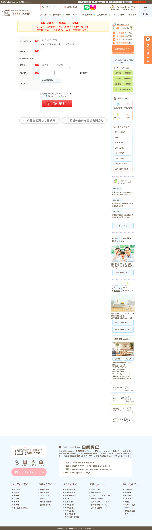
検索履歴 (126, 2)
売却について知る (121, 322)
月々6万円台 (119, 153)
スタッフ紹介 (118, 15)
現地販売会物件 (46, 502)
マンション (44, 496)
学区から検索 (70, 492)
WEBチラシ (129, 508)
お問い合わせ (72, 7)
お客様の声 (102, 15)
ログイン (139, 2)
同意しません (64, 96)
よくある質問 (96, 508)
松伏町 (16, 505)
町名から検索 (70, 489)
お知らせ (128, 499)
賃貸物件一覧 (45, 505)
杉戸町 (16, 499)
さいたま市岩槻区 (21, 508)
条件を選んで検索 (121, 169)
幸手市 (16, 492)
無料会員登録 (130, 511)
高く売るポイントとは (100, 502)
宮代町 (16, 496)
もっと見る (123, 226)
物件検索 (85, 2)
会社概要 (132, 15)
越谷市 (16, 502)
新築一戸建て (45, 489)
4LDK (117, 137)
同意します (50, 96)
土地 (42, 499)
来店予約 (128, 496)
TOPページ (129, 489)
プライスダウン (121, 164)
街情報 (127, 502)
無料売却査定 (96, 492)
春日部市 (17, 489)
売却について (72, 15)
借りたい (57, 15)
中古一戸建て (45, 492)
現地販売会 (87, 15)
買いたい (44, 15)
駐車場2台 (119, 142)
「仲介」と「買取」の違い (101, 496)
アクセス (129, 359)
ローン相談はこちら (122, 273)
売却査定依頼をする (122, 329)
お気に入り (98, 2)
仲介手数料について (99, 505)
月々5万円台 (119, 148)
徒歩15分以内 (120, 132)
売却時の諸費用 (97, 499)
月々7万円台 (119, 158)
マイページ (50, 7)
